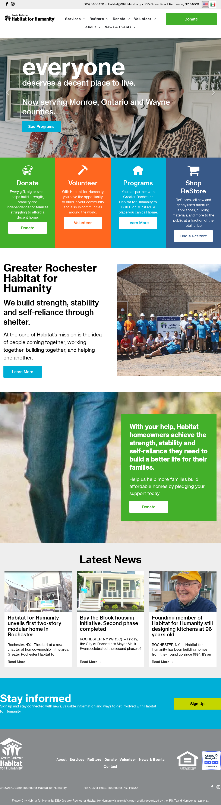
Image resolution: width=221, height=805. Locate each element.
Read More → (18, 662)
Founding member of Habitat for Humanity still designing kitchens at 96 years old (182, 626)
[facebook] (6, 4)
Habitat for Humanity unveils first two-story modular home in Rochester (34, 626)
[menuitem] (75, 19)
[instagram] (12, 4)
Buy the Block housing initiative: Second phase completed (109, 623)
